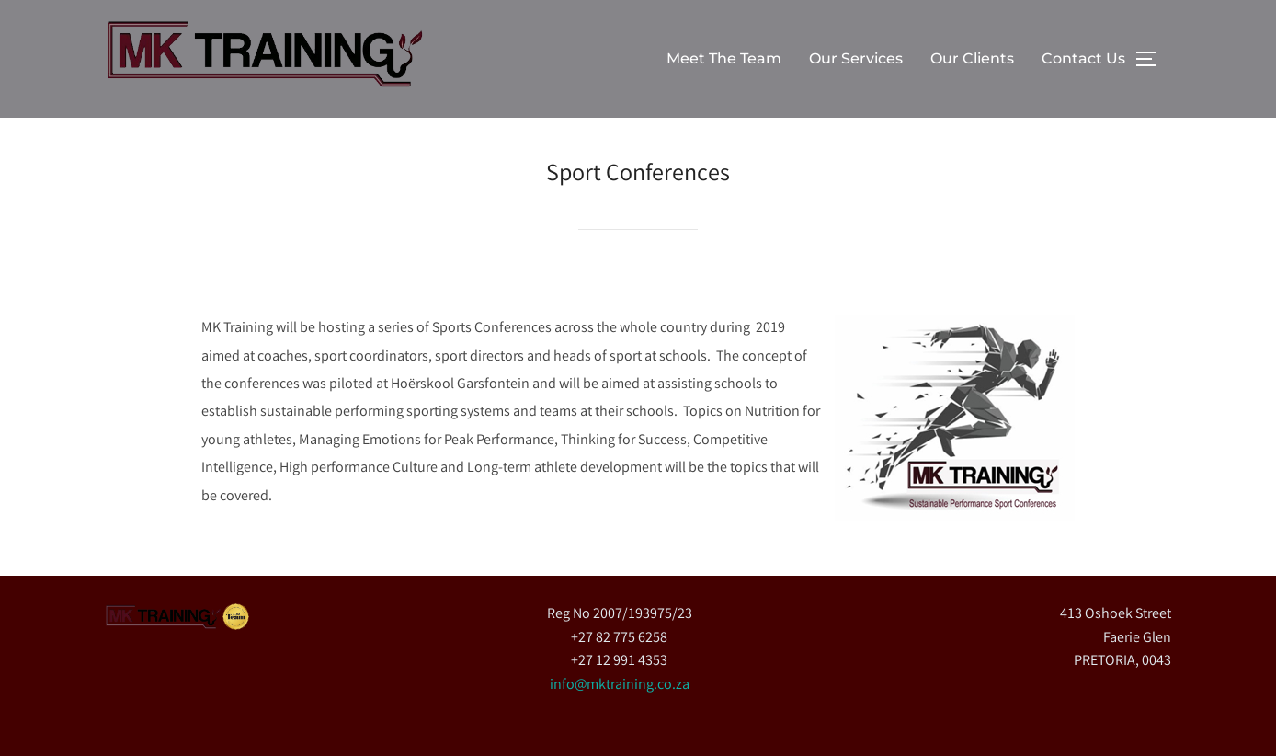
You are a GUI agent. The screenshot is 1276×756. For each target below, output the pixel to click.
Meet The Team (723, 58)
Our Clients (972, 58)
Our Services (856, 58)
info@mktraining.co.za (619, 685)
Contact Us (1083, 58)
